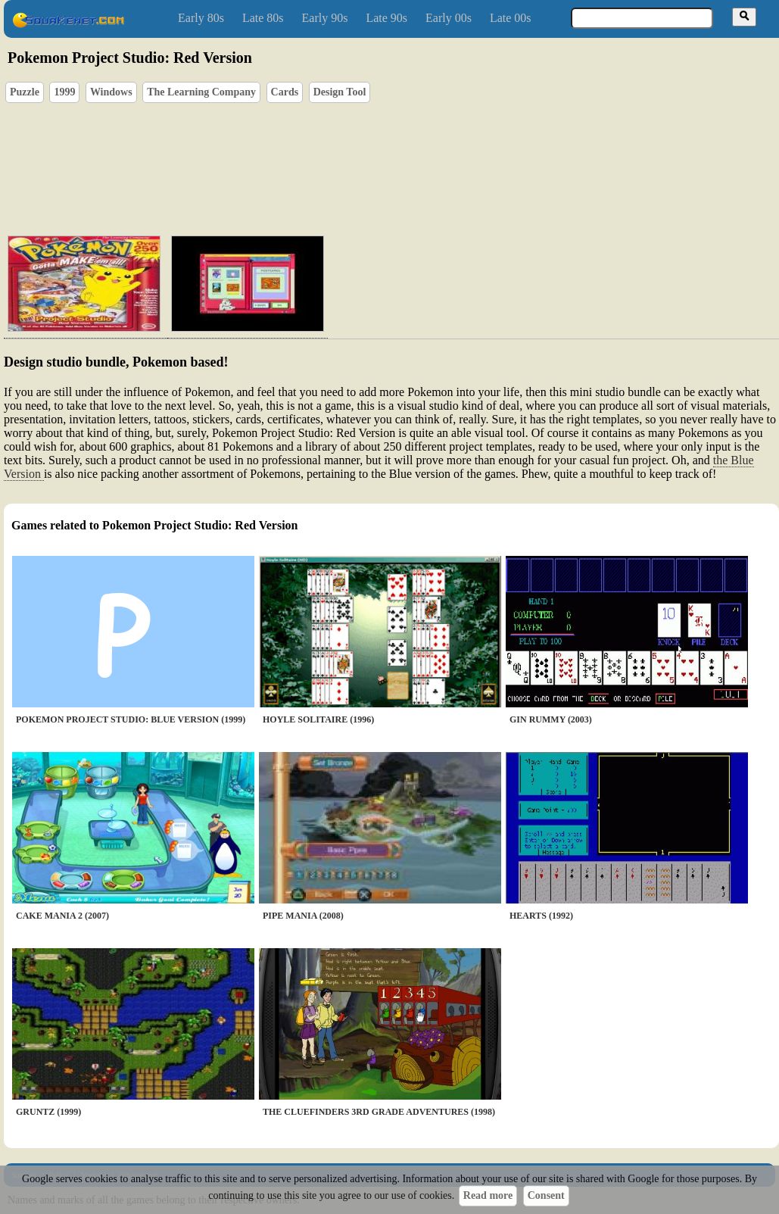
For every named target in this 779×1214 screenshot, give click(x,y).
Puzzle (24, 92)
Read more (488, 1195)
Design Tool (339, 92)
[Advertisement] (434, 152)
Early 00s (448, 17)
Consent (546, 1195)
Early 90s (325, 17)
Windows (111, 92)
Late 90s (386, 17)
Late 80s (263, 17)
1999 (64, 92)
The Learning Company (201, 92)
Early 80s (201, 17)
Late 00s (510, 17)
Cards (285, 92)
